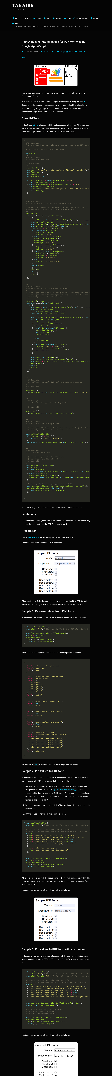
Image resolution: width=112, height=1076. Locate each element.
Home (15, 24)
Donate (94, 18)
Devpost (85, 26)
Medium (19, 26)
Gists (52, 26)
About (15, 18)
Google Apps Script (66, 52)
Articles (26, 18)
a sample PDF (33, 538)
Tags (47, 18)
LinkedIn (36, 26)
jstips (52, 52)
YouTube (27, 26)
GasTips (46, 52)
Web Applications (80, 18)
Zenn (77, 26)
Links (67, 18)
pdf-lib (35, 125)
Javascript (82, 52)
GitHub (45, 26)
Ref (85, 102)
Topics (37, 18)
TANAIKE (24, 5)
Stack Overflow (62, 26)
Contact (57, 18)
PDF (76, 52)
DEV (71, 26)
